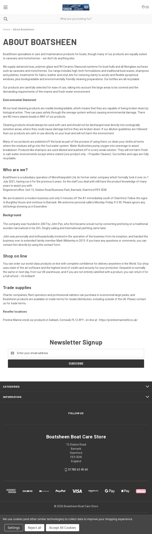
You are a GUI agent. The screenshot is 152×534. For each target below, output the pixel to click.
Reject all (34, 527)
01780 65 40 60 (78, 469)
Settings (14, 527)
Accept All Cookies (62, 527)
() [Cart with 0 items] (145, 7)
